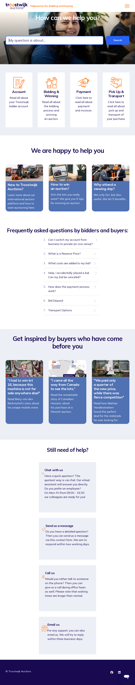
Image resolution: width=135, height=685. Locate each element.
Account (19, 92)
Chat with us (53, 470)
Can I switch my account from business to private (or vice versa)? (70, 244)
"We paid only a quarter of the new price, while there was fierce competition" (109, 390)
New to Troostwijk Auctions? (22, 189)
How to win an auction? (60, 188)
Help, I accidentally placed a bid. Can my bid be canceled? (68, 277)
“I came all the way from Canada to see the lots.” (65, 386)
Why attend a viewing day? (105, 188)
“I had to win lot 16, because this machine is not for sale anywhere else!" (24, 388)
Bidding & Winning (51, 94)
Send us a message (59, 526)
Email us (53, 625)
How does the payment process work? (68, 291)
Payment (83, 92)
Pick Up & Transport (116, 94)
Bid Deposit (55, 302)
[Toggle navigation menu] (127, 6)
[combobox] (54, 40)
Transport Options (60, 312)
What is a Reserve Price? (64, 255)
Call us (50, 573)
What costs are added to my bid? (69, 265)
